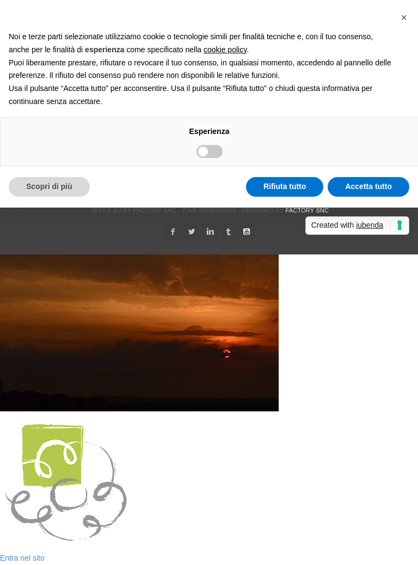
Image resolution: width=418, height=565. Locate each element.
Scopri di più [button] (49, 186)
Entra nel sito (22, 558)
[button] (404, 17)
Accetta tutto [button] (368, 186)
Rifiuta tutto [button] (284, 186)
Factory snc (307, 210)
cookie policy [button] (225, 49)
